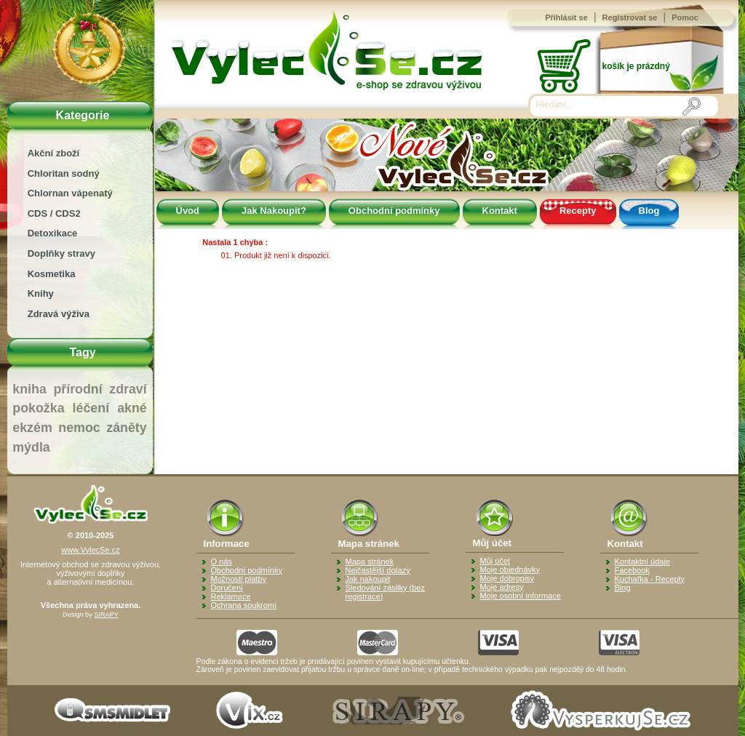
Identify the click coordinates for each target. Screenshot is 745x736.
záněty (126, 427)
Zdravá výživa (58, 313)
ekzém (32, 427)
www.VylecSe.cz (90, 549)
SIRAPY (106, 614)
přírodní (77, 389)
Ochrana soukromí (243, 605)
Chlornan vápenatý (70, 193)
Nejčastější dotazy (378, 570)
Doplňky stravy (61, 253)
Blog (649, 210)
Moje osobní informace (520, 595)
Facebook (632, 570)
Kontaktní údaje (642, 561)
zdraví (127, 389)
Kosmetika (52, 273)
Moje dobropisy (507, 578)
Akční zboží (54, 153)
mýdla (30, 447)
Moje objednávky (510, 569)
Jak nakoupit (368, 579)
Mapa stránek (370, 561)
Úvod (188, 210)
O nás (221, 561)
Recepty (578, 210)
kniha (29, 389)
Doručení (227, 587)
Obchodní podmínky (394, 210)
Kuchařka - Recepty (650, 579)
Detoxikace (53, 233)
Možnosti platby (238, 579)
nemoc (79, 427)
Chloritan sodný (64, 173)
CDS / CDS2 (54, 213)
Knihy (41, 293)
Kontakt (499, 210)
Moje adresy (502, 587)
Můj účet (495, 560)
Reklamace (231, 596)
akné (132, 408)
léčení (91, 408)
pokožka (38, 408)
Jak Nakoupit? (274, 210)
